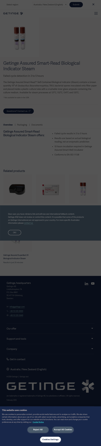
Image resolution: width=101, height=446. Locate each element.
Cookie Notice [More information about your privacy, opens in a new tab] (38, 422)
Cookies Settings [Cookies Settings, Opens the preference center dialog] (50, 439)
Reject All (38, 429)
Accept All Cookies (63, 429)
